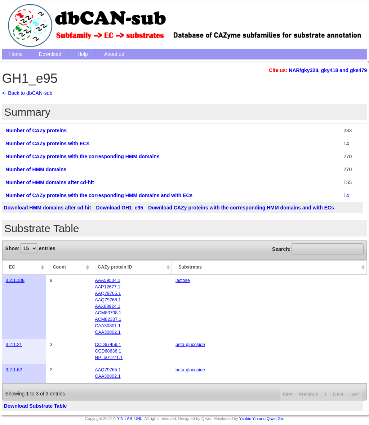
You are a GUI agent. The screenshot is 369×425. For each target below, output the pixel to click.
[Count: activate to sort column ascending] (68, 267)
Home (16, 54)
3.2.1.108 (15, 280)
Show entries (30, 248)
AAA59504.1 (107, 280)
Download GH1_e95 (119, 208)
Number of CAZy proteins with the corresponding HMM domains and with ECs (99, 195)
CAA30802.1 (107, 332)
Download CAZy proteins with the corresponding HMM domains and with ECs (241, 208)
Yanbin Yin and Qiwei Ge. (261, 418)
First (288, 394)
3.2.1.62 (14, 369)
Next (338, 394)
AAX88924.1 (107, 306)
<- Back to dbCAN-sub (27, 93)
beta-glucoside (190, 344)
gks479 (358, 70)
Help (82, 54)
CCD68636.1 (108, 351)
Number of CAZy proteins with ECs (48, 143)
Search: (318, 249)
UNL (138, 418)
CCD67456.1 (108, 344)
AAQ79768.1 (108, 299)
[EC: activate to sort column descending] (24, 267)
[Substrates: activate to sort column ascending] (269, 267)
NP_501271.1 (109, 357)
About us (114, 54)
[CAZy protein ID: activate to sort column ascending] (131, 267)
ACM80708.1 (108, 312)
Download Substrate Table (35, 406)
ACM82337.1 (108, 319)
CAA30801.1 (107, 325)
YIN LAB (124, 418)
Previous (308, 394)
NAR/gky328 (303, 70)
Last (354, 394)
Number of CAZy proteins (36, 130)
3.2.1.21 (14, 344)
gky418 (329, 70)
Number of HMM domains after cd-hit (50, 182)
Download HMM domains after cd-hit (47, 208)
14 (346, 195)
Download (50, 54)
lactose (182, 280)
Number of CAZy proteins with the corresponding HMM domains (83, 156)
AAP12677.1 (107, 286)
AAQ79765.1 (108, 293)
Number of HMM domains (36, 169)
